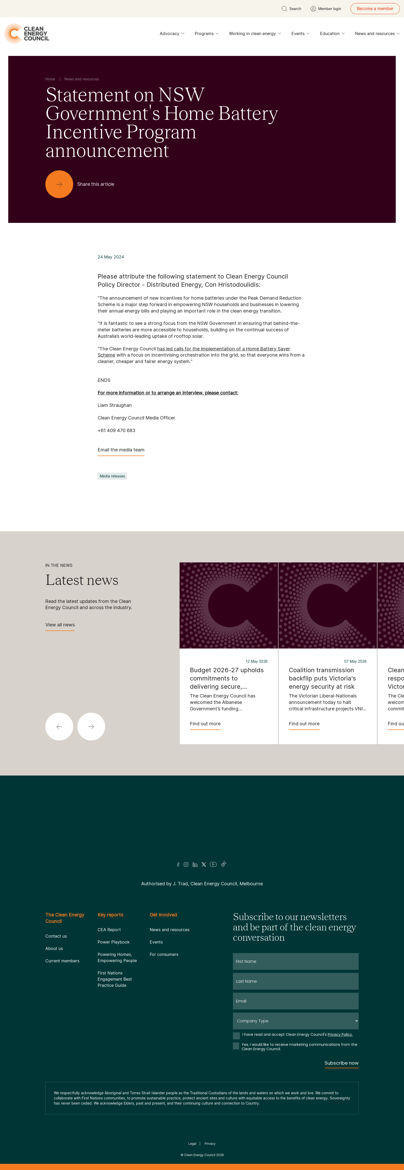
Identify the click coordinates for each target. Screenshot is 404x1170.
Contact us (56, 936)
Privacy (210, 1144)
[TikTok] (224, 864)
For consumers (164, 954)
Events (300, 35)
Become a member (375, 8)
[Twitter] (204, 864)
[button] (59, 726)
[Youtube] (213, 864)
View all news (60, 626)
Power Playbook (114, 942)
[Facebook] (178, 864)
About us (54, 948)
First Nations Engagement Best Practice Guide (115, 979)
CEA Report (109, 929)
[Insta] (186, 864)
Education (332, 35)
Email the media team (121, 451)
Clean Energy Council (199, 1155)
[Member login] (325, 9)
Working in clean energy (255, 35)
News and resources (377, 35)
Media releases (112, 476)
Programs (207, 35)
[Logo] (202, 825)
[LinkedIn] (195, 864)
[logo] (26, 33)
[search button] (291, 9)
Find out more (205, 725)
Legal (192, 1144)
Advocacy (172, 35)
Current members (62, 960)
